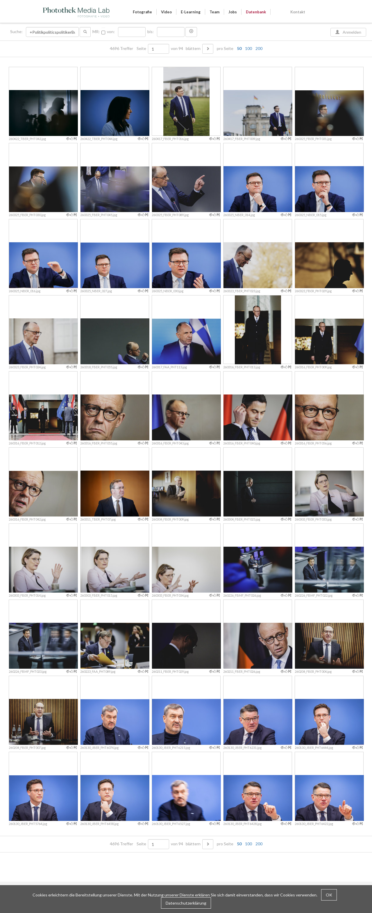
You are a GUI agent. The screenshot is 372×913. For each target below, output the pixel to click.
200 (258, 48)
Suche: (17, 32)
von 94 (177, 48)
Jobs (232, 12)
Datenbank (256, 12)
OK (329, 894)
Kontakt (297, 12)
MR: (96, 32)
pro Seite (238, 48)
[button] (191, 32)
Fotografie (142, 12)
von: (111, 32)
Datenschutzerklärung (186, 903)
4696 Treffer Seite (128, 48)
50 (239, 48)
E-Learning (191, 12)
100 (248, 48)
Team (214, 12)
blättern (193, 48)
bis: (150, 32)
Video (166, 12)
